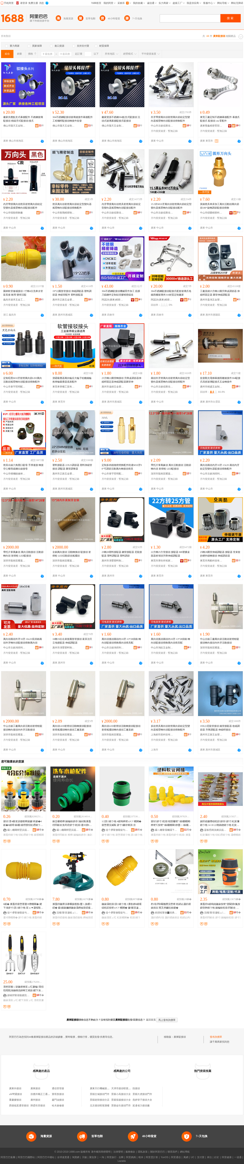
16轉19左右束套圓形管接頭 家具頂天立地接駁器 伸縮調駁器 (72, 641)
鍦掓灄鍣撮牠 (75, 917)
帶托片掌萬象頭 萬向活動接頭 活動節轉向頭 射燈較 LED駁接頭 (171, 467)
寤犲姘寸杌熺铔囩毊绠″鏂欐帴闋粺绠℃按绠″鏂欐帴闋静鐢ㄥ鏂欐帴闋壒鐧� (171, 823)
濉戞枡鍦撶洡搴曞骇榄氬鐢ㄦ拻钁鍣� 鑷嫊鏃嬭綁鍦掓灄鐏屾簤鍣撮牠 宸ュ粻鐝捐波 (72, 906)
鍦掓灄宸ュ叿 (109, 917)
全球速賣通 (63, 1157)
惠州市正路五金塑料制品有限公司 (63, 299)
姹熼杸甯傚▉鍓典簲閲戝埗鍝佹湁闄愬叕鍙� (166, 912)
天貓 (84, 1157)
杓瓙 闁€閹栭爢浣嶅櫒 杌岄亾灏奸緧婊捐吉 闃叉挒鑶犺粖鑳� (171, 906)
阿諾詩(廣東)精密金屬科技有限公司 (113, 299)
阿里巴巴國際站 (26, 1157)
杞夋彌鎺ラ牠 (207, 834)
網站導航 (185, 1151)
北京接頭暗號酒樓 (99, 1105)
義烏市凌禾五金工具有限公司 (14, 299)
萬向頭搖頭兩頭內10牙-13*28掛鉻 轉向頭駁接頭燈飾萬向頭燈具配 (121, 641)
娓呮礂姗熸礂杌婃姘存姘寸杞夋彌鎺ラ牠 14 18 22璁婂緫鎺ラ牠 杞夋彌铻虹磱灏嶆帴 (219, 823)
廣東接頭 (35, 1088)
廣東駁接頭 (180, 1036)
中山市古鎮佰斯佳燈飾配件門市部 (162, 125)
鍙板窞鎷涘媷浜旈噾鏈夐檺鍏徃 (215, 829)
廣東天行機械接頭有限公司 (104, 1088)
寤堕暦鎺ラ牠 (122, 834)
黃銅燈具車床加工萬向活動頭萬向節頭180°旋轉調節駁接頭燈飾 (219, 206)
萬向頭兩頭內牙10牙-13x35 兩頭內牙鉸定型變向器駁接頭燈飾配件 (219, 467)
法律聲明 (118, 1151)
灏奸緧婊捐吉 (172, 917)
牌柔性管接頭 (37, 1105)
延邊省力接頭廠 (141, 1105)
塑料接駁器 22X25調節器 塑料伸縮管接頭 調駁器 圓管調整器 (72, 467)
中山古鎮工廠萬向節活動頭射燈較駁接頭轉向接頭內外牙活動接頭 (219, 641)
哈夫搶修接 (58, 1105)
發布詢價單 (216, 1036)
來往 (209, 1157)
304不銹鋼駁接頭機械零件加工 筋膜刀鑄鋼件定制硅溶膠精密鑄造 (121, 293)
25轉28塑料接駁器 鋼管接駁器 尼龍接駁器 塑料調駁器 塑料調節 (122, 554)
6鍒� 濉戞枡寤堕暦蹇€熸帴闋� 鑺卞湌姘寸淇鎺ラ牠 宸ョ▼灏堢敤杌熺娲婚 (23, 906)
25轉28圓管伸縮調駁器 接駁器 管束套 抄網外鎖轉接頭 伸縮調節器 (220, 554)
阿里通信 (176, 1157)
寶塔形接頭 (58, 1094)
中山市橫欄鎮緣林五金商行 (14, 473)
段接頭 (136, 1088)
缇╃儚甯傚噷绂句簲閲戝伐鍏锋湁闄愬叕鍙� (117, 829)
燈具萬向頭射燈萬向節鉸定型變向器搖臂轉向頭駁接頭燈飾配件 (72, 206)
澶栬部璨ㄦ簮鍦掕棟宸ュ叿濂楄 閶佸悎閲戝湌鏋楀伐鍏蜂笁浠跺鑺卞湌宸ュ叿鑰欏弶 (23, 988)
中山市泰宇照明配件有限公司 (14, 386)
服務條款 (130, 1151)
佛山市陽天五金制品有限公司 (14, 125)
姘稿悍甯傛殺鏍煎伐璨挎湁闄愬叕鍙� (18, 995)
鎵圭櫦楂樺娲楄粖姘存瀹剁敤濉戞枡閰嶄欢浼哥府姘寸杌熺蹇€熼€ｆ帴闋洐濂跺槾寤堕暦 (72, 823)
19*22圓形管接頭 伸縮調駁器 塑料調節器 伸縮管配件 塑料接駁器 (72, 293)
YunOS (164, 1157)
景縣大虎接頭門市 (142, 1094)
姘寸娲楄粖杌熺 (224, 917)
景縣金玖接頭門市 (121, 1105)
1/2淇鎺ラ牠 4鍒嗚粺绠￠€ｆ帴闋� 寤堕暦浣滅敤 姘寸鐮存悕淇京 (121, 823)
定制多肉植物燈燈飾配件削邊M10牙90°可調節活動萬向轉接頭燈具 (122, 467)
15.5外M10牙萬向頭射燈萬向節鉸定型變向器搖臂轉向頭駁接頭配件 (171, 206)
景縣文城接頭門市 (99, 1094)
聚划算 (93, 1157)
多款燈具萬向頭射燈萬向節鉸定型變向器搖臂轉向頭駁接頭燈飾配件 (170, 728)
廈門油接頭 (58, 1099)
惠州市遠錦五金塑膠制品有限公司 (113, 386)
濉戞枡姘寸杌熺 (175, 834)
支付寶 (200, 1157)
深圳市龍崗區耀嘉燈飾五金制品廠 (162, 473)
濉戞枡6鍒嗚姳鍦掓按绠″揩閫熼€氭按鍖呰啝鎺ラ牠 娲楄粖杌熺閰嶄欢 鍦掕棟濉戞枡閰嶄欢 (220, 906)
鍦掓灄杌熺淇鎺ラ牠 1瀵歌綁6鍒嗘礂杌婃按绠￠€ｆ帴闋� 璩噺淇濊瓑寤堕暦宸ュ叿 (122, 906)
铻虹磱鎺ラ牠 (26, 834)
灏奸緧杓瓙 (157, 917)
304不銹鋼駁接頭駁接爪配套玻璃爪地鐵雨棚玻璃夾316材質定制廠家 (171, 293)
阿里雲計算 (152, 1157)
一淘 (101, 1157)
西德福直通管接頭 (19, 1105)
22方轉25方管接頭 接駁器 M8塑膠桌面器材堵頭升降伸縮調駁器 (170, 554)
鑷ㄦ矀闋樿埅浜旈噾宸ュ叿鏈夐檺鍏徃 (18, 829)
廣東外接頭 (15, 1088)
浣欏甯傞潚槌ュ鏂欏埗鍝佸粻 (68, 912)
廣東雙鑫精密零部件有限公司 (211, 125)
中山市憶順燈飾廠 (13, 212)
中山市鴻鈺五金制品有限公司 (162, 647)
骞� (40, 829)
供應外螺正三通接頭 (41, 1094)
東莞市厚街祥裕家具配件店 (162, 560)
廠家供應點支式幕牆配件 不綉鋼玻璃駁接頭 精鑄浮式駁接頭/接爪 (23, 119)
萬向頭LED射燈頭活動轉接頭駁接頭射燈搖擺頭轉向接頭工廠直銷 (71, 728)
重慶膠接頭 (15, 1099)
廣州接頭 (35, 1099)
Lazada (122, 1161)
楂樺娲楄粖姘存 (77, 834)
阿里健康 (227, 1157)
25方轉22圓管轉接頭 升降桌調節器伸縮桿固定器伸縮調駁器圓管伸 (121, 380)
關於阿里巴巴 (157, 1151)
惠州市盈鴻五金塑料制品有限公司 (211, 299)
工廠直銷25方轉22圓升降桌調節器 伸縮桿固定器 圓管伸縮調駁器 (220, 293)
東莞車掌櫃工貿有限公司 (63, 386)
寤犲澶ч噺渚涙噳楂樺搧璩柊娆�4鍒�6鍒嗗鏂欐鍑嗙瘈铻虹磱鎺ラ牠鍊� (23, 823)
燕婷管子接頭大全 (142, 1099)
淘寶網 (75, 1157)
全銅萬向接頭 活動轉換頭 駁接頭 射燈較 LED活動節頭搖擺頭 (71, 554)
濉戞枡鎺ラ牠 (10, 834)
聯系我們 (172, 1151)
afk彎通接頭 (15, 1094)
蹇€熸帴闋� (10, 917)
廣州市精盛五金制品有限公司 (211, 386)
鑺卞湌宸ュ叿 (26, 1000)
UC (192, 1157)
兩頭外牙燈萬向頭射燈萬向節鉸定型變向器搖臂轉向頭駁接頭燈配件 (170, 380)
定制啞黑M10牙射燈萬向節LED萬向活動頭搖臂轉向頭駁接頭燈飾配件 (22, 380)
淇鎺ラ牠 (136, 834)
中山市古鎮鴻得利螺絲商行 (211, 473)
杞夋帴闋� (123, 917)
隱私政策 (143, 1151)
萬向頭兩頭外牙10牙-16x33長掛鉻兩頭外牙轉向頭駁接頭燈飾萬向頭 (22, 641)
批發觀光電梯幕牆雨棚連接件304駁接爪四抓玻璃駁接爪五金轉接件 (220, 380)
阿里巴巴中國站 (45, 1157)
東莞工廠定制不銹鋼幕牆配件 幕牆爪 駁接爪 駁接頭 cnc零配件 (220, 119)
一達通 (238, 1157)
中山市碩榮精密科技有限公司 (211, 212)
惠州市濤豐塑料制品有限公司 (113, 560)
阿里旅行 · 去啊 (115, 1157)
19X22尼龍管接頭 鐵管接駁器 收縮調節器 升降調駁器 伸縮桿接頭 (220, 728)
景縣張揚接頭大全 (121, 1099)
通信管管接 (58, 1088)
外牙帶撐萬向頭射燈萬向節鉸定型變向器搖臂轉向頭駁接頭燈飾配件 (170, 119)
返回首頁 (151, 1019)
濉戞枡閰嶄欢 (59, 834)
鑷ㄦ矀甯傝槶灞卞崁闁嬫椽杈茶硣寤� (166, 829)
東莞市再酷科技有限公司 (211, 560)
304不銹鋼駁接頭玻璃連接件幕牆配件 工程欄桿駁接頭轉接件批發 (72, 119)
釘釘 (216, 1157)
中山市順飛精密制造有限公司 (63, 212)
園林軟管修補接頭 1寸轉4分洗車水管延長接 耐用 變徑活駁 (23, 293)
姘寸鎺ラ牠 (108, 834)
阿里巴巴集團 (8, 1157)
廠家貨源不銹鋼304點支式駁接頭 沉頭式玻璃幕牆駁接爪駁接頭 (121, 119)
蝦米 (140, 1157)
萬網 (185, 1157)
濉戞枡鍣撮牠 (59, 917)
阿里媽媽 (131, 1157)
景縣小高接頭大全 (121, 1094)
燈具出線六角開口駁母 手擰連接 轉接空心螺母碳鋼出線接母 (23, 467)
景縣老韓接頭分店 (99, 1099)
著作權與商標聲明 (101, 1151)
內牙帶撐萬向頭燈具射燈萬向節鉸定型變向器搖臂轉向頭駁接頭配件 (22, 206)
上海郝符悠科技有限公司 (162, 734)
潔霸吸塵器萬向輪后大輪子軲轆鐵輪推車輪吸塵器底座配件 (72, 380)
